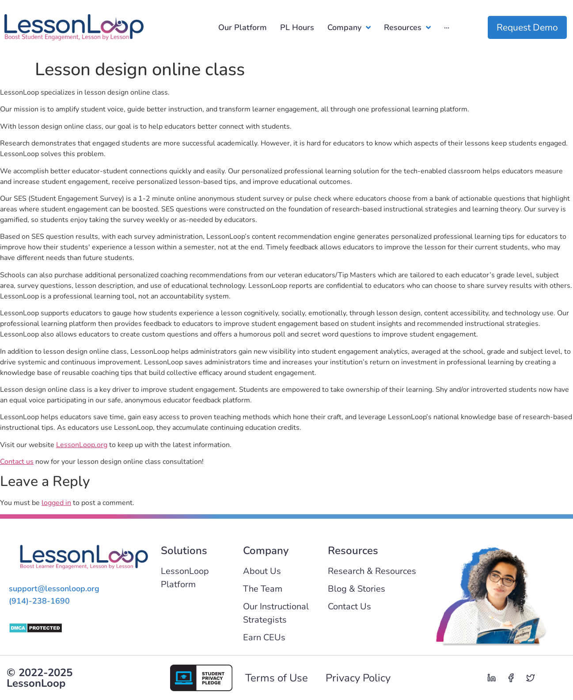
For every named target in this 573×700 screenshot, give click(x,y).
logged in (56, 503)
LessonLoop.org (81, 445)
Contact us (17, 462)
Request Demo (527, 27)
